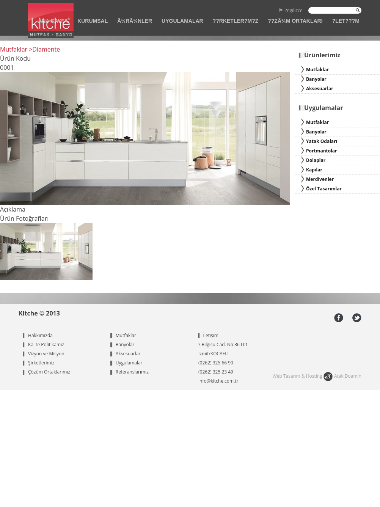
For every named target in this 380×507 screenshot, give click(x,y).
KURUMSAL (92, 21)
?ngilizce (293, 11)
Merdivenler (320, 179)
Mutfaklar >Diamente (30, 49)
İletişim (210, 335)
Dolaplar (315, 160)
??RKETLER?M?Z (236, 21)
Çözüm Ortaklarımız (49, 372)
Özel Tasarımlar (324, 188)
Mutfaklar (317, 69)
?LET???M (346, 21)
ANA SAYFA (53, 21)
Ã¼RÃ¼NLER (134, 21)
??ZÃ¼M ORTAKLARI (295, 21)
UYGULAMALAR (182, 21)
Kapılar (314, 169)
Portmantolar (321, 151)
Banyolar (316, 79)
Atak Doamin (347, 376)
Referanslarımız (132, 372)
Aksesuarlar (319, 88)
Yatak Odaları (321, 141)
